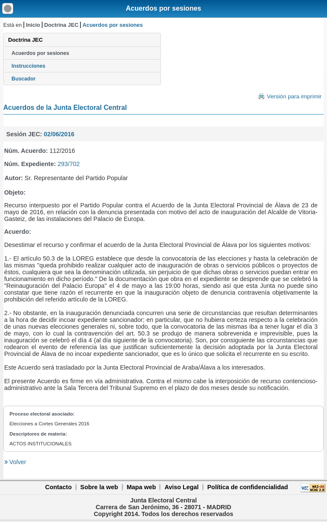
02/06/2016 (59, 134)
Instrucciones (28, 66)
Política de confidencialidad (247, 487)
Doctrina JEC (61, 25)
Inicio (33, 25)
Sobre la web (99, 487)
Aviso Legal (181, 487)
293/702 (68, 164)
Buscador (23, 79)
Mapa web (141, 487)
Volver (17, 462)
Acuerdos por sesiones (163, 8)
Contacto (58, 487)
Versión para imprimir (294, 96)
